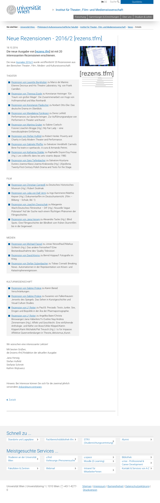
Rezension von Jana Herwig (25, 219)
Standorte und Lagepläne (21, 439)
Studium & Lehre (143, 17)
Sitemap (86, 486)
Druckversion (90, 489)
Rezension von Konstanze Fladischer (30, 105)
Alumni (125, 439)
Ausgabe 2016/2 (24, 62)
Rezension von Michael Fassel (26, 244)
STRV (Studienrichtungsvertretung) (98, 441)
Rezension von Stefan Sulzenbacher (29, 263)
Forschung (80, 17)
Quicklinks (137, 1)
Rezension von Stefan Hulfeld (26, 136)
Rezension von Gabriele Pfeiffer (27, 144)
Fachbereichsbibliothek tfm (60, 439)
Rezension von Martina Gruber (26, 124)
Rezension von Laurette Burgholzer (29, 82)
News (130, 27)
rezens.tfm (42, 51)
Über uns (127, 17)
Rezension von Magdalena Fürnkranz (30, 113)
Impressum (99, 486)
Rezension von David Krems (25, 255)
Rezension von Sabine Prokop (26, 288)
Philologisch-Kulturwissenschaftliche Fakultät (57, 27)
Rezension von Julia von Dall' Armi (28, 193)
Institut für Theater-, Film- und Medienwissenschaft (89, 10)
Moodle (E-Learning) (94, 461)
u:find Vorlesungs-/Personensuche (60, 459)
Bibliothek (127, 457)
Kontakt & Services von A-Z (135, 468)
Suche (114, 1)
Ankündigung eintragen (30, 386)
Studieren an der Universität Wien (22, 459)
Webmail (50, 468)
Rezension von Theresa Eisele (26, 93)
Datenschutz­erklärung (137, 486)
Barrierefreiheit (115, 486)
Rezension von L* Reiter (23, 307)
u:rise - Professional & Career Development (133, 463)
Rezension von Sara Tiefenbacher (28, 160)
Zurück (11, 399)
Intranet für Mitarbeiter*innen (92, 470)
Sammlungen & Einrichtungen (104, 17)
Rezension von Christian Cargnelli (28, 184)
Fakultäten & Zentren (18, 468)
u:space (88, 457)
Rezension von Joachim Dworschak (29, 204)
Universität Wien (27, 27)
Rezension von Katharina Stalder (27, 152)
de (104, 1)
